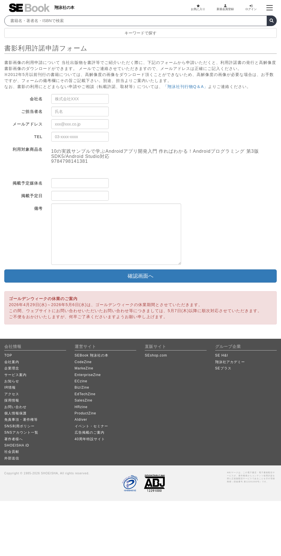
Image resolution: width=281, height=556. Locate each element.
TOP (8, 355)
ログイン (251, 7)
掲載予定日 (32, 195)
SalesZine (83, 400)
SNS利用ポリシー (19, 426)
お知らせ (11, 381)
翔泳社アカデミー (230, 362)
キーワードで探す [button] (140, 33)
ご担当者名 (32, 111)
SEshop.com (156, 355)
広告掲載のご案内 (89, 432)
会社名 (36, 99)
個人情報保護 (15, 413)
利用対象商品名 (28, 149)
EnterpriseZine (88, 375)
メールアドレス (28, 124)
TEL (38, 136)
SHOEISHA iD (16, 445)
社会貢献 (11, 452)
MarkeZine (84, 368)
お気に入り (198, 7)
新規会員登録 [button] (225, 7)
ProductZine (85, 413)
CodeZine (83, 362)
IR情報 (10, 387)
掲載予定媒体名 (28, 183)
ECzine (81, 381)
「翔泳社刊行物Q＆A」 (185, 86)
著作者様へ (13, 439)
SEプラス (223, 368)
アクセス (11, 394)
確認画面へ (140, 276)
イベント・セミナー (91, 426)
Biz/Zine (82, 387)
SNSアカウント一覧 (21, 432)
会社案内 (11, 362)
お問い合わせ (15, 407)
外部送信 (11, 458)
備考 (38, 208)
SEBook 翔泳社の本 (92, 355)
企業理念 (11, 368)
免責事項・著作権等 (21, 420)
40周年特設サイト (90, 439)
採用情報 (11, 400)
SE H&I (221, 355)
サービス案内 (15, 375)
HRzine (81, 407)
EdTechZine (85, 394)
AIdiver (81, 420)
